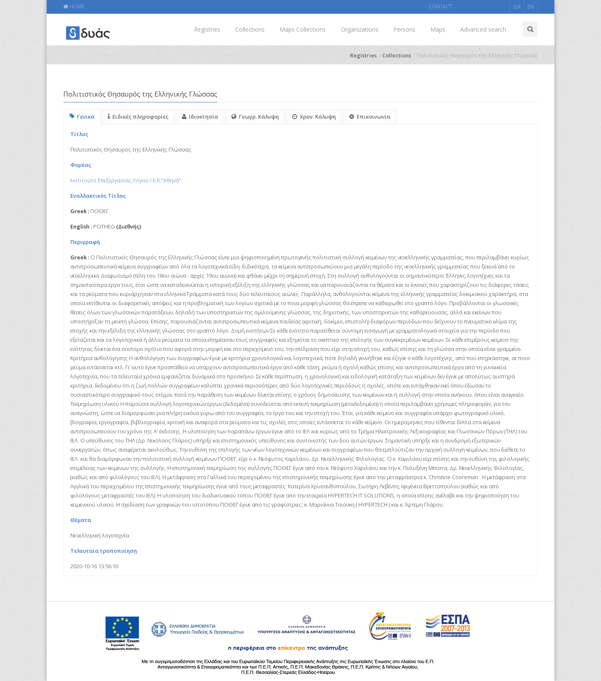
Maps (437, 29)
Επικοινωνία (369, 116)
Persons (404, 29)
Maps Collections (303, 29)
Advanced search (483, 29)
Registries (207, 29)
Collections (250, 29)
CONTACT (440, 6)
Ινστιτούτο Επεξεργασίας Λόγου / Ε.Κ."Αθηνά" (125, 180)
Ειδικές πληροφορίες (138, 116)
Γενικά (82, 116)
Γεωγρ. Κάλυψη (255, 116)
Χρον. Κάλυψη (314, 116)
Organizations (359, 29)
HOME (73, 6)
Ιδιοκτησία (200, 116)
